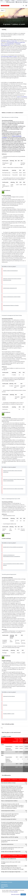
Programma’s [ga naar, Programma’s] (14, 0)
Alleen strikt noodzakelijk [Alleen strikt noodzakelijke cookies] (15, 894)
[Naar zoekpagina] (23, 5)
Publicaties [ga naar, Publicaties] (2, 0)
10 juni (18, 96)
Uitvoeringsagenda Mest (9, 43)
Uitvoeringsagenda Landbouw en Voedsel (9, 56)
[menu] (26, 5)
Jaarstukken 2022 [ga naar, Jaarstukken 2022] (7, 0)
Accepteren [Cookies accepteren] (23, 894)
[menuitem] (10, 2)
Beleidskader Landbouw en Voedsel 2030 (9, 40)
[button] (14, 272)
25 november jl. (24, 96)
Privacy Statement (14, 891)
